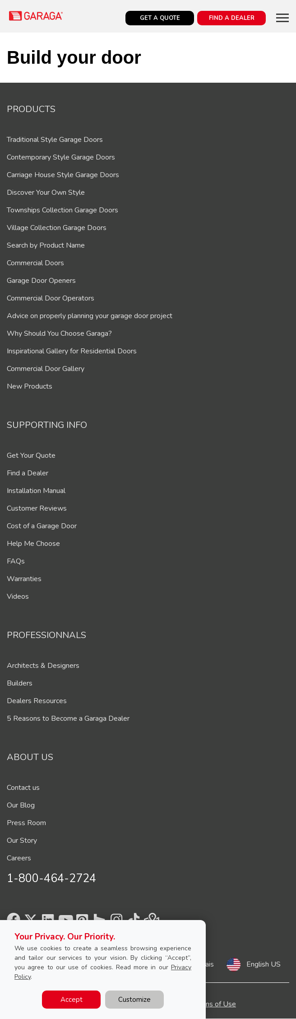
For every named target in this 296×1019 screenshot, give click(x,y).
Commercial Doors (35, 263)
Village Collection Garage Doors (56, 228)
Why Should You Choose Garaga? (59, 333)
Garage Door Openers (41, 281)
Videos (18, 596)
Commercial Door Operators (50, 298)
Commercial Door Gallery (45, 369)
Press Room (26, 823)
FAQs (16, 561)
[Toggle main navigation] (282, 17)
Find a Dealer (27, 473)
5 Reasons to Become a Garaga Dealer (68, 718)
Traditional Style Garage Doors (55, 140)
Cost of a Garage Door (42, 526)
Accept (71, 999)
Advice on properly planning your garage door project (89, 316)
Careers (19, 858)
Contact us (23, 788)
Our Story (22, 840)
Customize (134, 999)
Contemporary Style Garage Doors (61, 157)
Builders (19, 683)
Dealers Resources (37, 701)
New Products (29, 386)
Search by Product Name (46, 245)
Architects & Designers (43, 666)
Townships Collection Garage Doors (62, 210)
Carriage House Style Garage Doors (63, 175)
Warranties (24, 579)
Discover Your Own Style (46, 192)
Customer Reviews (37, 508)
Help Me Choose (33, 544)
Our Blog (21, 805)
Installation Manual (36, 491)
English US (263, 964)
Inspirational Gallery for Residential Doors (72, 351)
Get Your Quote (31, 455)
